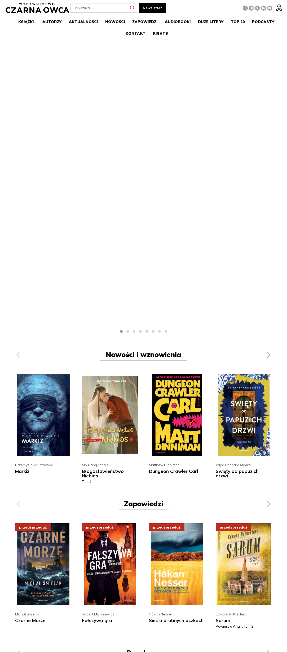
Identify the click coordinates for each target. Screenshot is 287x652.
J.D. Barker (157, 477)
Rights (160, 33)
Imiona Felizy (29, 483)
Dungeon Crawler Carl (173, 184)
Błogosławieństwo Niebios (103, 187)
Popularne (143, 366)
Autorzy (51, 21)
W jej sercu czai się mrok (176, 483)
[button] (121, 44)
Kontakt (135, 33)
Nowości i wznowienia (143, 68)
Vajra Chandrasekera (233, 178)
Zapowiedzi (144, 21)
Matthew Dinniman (164, 178)
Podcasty (263, 21)
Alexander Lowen (230, 477)
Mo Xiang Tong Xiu (96, 178)
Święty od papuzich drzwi (237, 187)
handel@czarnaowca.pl (167, 565)
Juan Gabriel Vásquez (32, 477)
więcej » (67, 619)
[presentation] (18, 68)
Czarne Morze (30, 333)
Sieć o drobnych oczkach (176, 333)
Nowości (115, 21)
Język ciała (227, 483)
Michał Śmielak (27, 327)
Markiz (22, 184)
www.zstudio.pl (261, 643)
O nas (86, 555)
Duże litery (210, 21)
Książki (26, 21)
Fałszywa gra (97, 333)
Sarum (223, 333)
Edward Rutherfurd (231, 327)
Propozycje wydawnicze (101, 562)
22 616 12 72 (170, 557)
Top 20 (238, 21)
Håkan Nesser (160, 327)
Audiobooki (178, 21)
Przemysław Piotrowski (34, 178)
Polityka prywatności (98, 570)
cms (246, 643)
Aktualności (83, 21)
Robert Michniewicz (98, 327)
